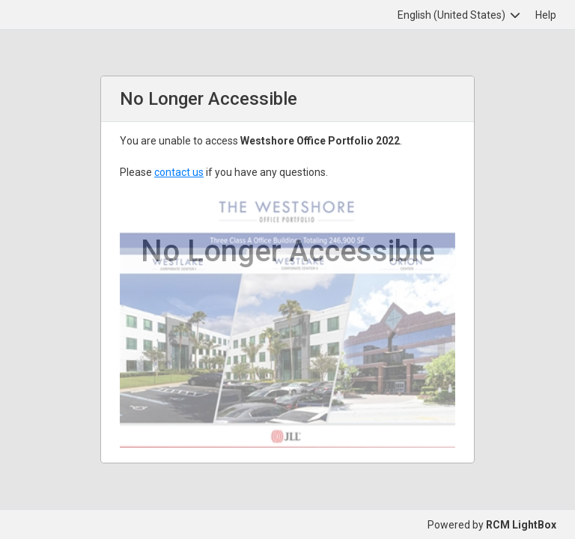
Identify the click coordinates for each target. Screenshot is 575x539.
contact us (179, 172)
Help (545, 15)
